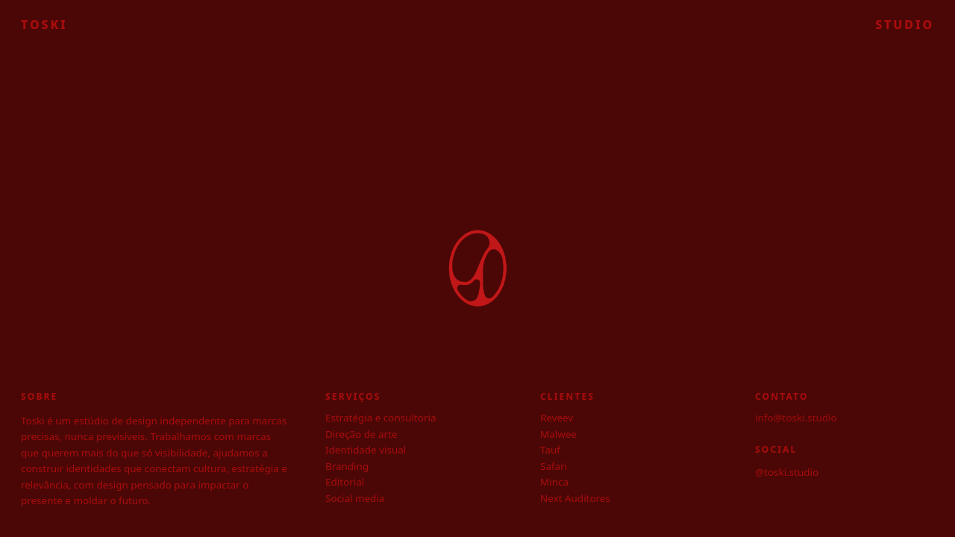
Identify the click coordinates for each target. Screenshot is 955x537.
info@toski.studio (796, 417)
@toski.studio (786, 472)
